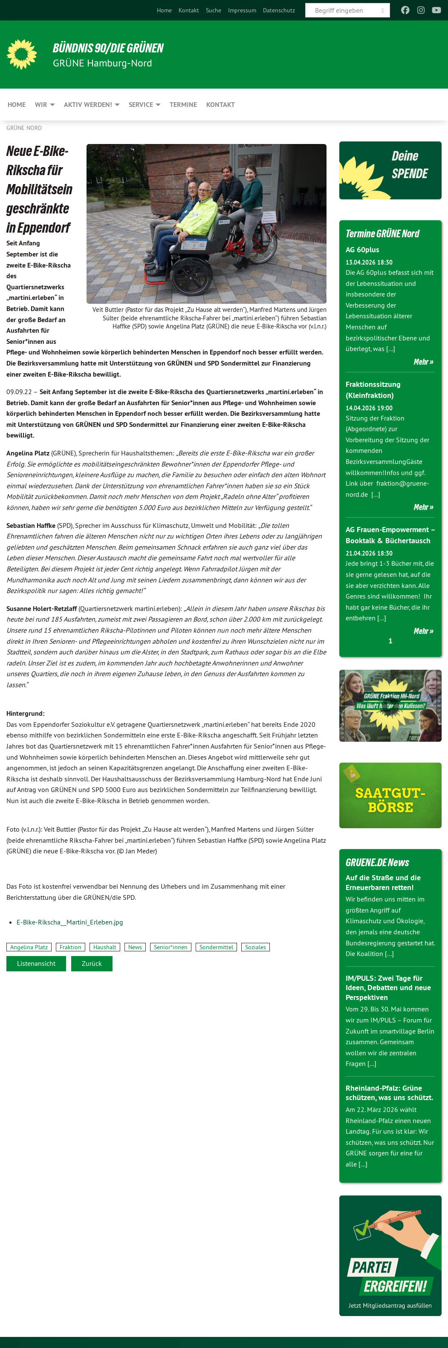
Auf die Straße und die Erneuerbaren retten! (383, 881)
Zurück (92, 963)
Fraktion (70, 947)
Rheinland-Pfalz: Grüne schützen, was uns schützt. (389, 1091)
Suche (213, 10)
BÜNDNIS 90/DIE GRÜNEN (111, 47)
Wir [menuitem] (41, 104)
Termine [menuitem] (183, 104)
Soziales (255, 947)
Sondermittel (216, 947)
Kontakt (189, 10)
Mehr (421, 361)
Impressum (242, 10)
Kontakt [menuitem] (220, 104)
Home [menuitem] (17, 104)
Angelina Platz (29, 947)
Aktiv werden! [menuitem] (88, 104)
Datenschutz (279, 10)
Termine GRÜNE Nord (384, 233)
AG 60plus (362, 249)
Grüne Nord (24, 128)
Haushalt (104, 947)
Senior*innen (171, 947)
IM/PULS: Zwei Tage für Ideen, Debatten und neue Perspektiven (388, 985)
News (135, 947)
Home (164, 10)
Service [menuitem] (141, 104)
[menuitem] (164, 10)
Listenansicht (36, 963)
